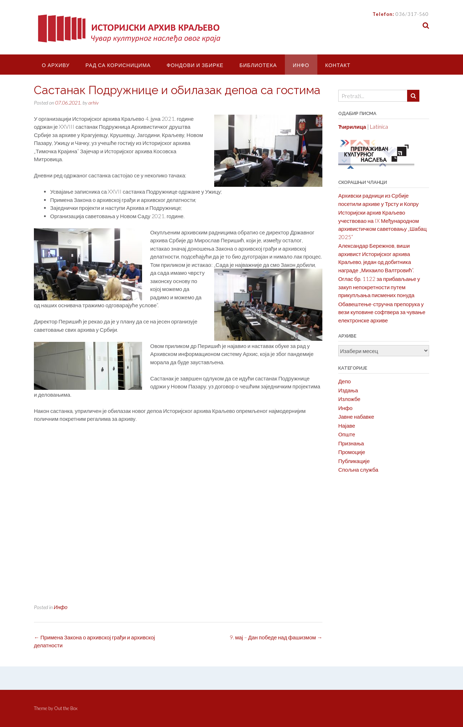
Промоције (351, 452)
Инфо (301, 65)
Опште (346, 434)
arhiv (93, 103)
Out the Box (66, 708)
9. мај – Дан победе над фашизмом (276, 637)
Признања (351, 443)
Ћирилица (352, 126)
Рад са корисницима (118, 65)
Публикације (354, 461)
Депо (344, 381)
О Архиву (56, 65)
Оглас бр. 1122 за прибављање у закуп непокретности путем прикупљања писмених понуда (379, 287)
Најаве (346, 425)
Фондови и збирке (195, 65)
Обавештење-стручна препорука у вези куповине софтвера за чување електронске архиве (381, 312)
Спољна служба (358, 469)
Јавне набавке (356, 416)
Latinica (379, 126)
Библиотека (258, 65)
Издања (348, 390)
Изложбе (349, 399)
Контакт (337, 65)
